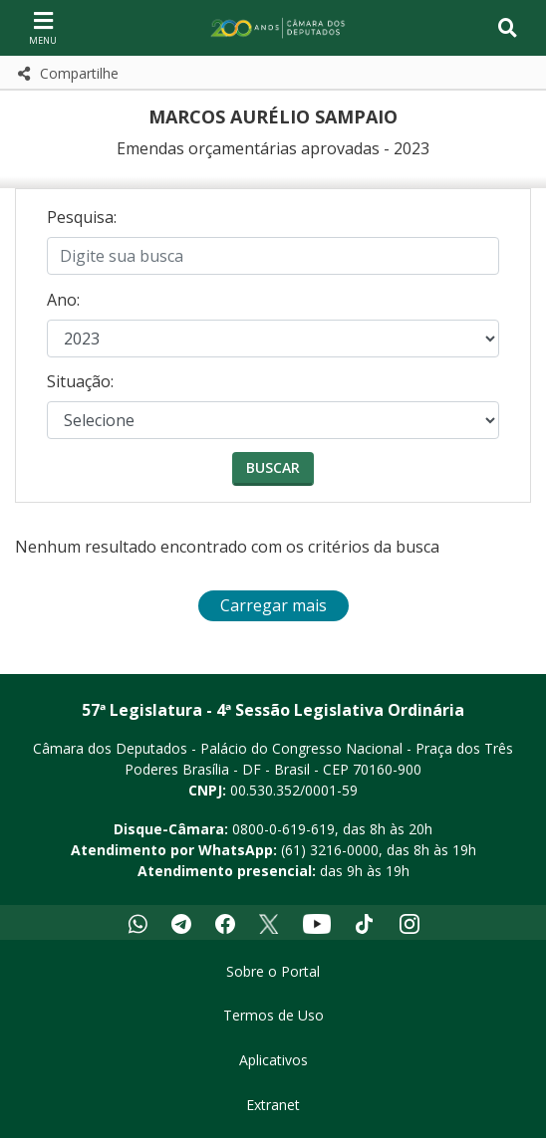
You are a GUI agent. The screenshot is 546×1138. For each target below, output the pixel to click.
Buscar (273, 467)
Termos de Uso (273, 1015)
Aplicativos (273, 1059)
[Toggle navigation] (507, 28)
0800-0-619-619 (283, 828)
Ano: (63, 300)
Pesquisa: (82, 217)
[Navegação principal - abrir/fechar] (43, 27)
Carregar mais (273, 605)
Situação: (80, 381)
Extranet (273, 1104)
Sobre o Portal (273, 971)
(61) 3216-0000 (330, 849)
